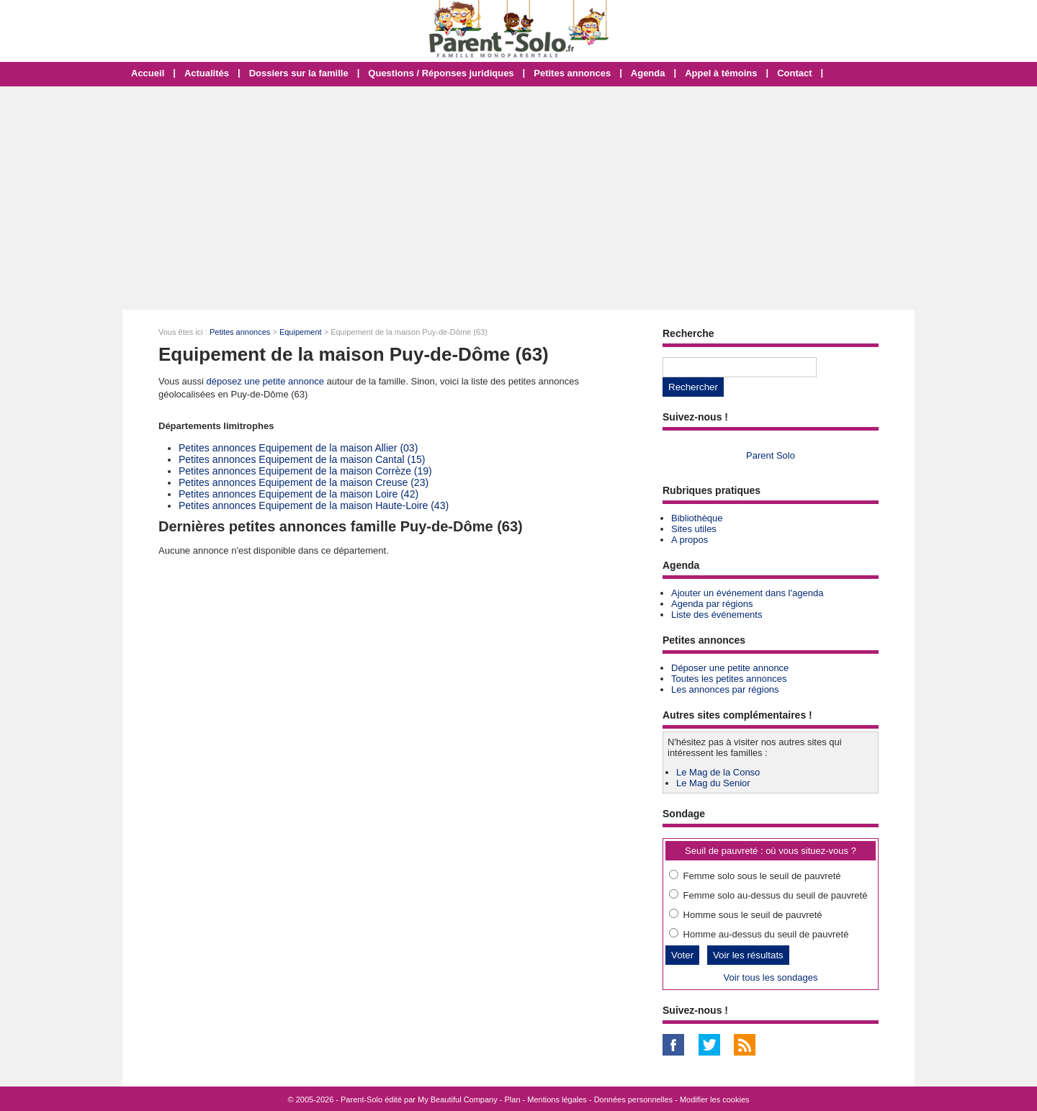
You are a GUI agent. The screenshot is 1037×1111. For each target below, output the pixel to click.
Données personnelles (633, 1099)
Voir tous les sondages (771, 977)
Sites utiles (694, 528)
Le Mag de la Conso (718, 772)
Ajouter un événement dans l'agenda (747, 593)
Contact (794, 73)
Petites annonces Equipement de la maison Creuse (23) (303, 482)
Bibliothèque (697, 518)
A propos (689, 539)
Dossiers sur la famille (299, 73)
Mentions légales (557, 1099)
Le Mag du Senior (713, 783)
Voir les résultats (748, 955)
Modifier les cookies (715, 1099)
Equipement (300, 332)
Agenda (648, 73)
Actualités (206, 73)
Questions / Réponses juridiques (440, 73)
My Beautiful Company (458, 1099)
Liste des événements (716, 614)
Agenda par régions (712, 603)
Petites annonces (572, 73)
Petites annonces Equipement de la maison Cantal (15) (302, 459)
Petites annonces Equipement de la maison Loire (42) (298, 494)
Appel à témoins (721, 73)
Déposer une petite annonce (730, 667)
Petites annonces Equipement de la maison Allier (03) (298, 448)
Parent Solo (770, 455)
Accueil (147, 73)
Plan (513, 1099)
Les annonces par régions (725, 689)
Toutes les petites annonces (728, 678)
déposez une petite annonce (265, 381)
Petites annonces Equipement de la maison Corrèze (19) (305, 471)
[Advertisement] (518, 198)
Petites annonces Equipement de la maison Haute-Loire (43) (314, 505)
